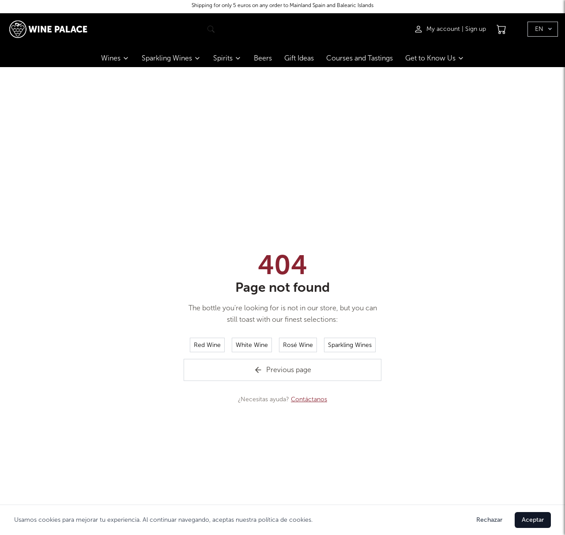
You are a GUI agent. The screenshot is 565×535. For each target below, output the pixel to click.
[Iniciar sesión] (438, 29)
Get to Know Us (434, 58)
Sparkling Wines (171, 58)
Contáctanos (309, 399)
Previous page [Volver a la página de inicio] (282, 369)
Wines (115, 58)
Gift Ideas (299, 58)
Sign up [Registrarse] (475, 29)
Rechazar (489, 519)
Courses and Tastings (359, 58)
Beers (263, 58)
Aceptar (533, 519)
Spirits (227, 58)
